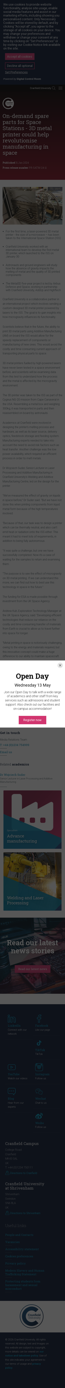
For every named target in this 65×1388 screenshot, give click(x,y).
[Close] (60, 653)
